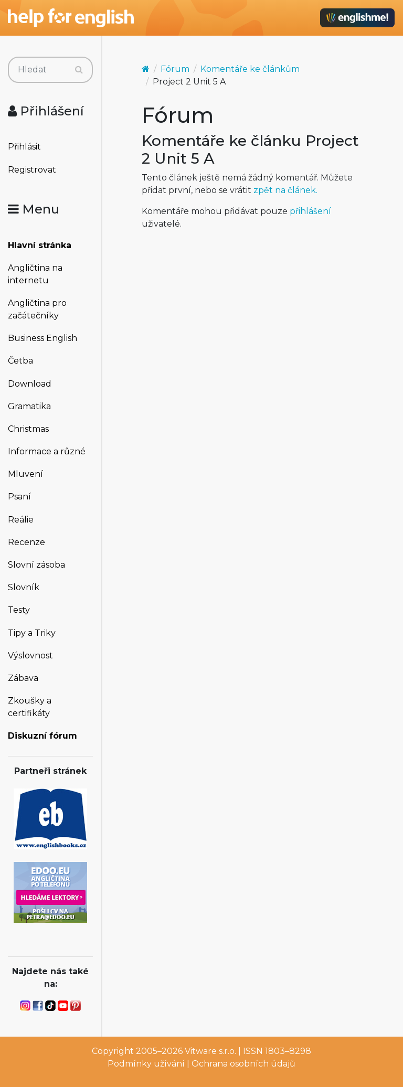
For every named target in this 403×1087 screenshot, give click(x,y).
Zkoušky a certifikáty (29, 707)
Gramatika (29, 406)
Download (29, 384)
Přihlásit (24, 147)
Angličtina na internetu (35, 274)
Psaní (19, 497)
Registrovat (32, 170)
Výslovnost (30, 655)
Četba (20, 361)
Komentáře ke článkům (250, 69)
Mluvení (25, 474)
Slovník (23, 587)
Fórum (175, 69)
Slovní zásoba (36, 565)
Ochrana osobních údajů (243, 1064)
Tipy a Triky (32, 633)
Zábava (23, 678)
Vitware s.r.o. (210, 1051)
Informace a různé (47, 451)
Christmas (28, 429)
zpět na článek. (285, 190)
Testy (19, 610)
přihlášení (310, 211)
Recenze (26, 542)
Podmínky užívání (146, 1064)
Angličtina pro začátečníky (37, 309)
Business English (42, 338)
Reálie (21, 520)
